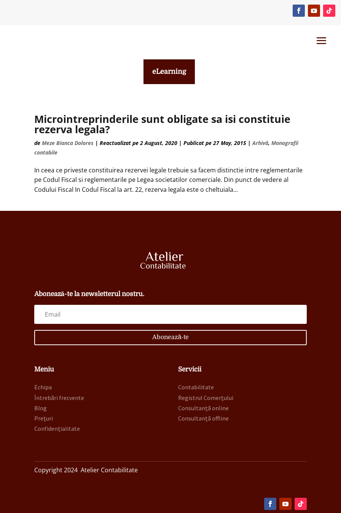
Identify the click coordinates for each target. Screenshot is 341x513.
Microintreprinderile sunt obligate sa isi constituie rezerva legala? (162, 124)
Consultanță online (203, 408)
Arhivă (260, 143)
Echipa (43, 387)
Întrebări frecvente (59, 397)
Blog (40, 408)
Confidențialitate (57, 428)
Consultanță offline (203, 418)
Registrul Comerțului (205, 397)
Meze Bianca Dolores (68, 143)
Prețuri (43, 418)
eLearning (169, 71)
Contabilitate (196, 387)
